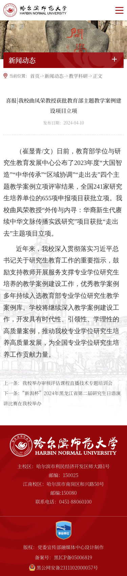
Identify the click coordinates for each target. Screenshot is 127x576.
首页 (35, 75)
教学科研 (78, 75)
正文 (97, 75)
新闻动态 (54, 75)
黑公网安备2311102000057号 (67, 567)
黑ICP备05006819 (73, 557)
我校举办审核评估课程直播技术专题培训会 (67, 382)
